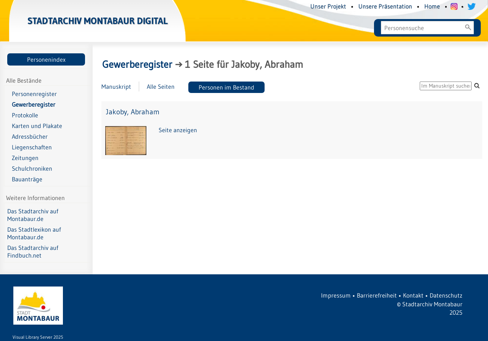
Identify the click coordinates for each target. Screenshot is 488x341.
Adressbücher (30, 136)
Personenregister (34, 94)
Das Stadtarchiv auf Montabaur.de (32, 215)
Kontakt (413, 295)
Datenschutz (446, 295)
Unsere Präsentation (385, 6)
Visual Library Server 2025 (38, 337)
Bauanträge (27, 179)
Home (432, 6)
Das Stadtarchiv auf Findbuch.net (32, 251)
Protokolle (25, 115)
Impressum (336, 295)
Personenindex (46, 59)
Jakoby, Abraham (132, 111)
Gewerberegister (33, 104)
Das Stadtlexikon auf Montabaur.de (34, 233)
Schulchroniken (32, 168)
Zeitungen (25, 158)
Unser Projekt (328, 6)
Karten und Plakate (37, 126)
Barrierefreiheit (377, 295)
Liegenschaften (32, 147)
